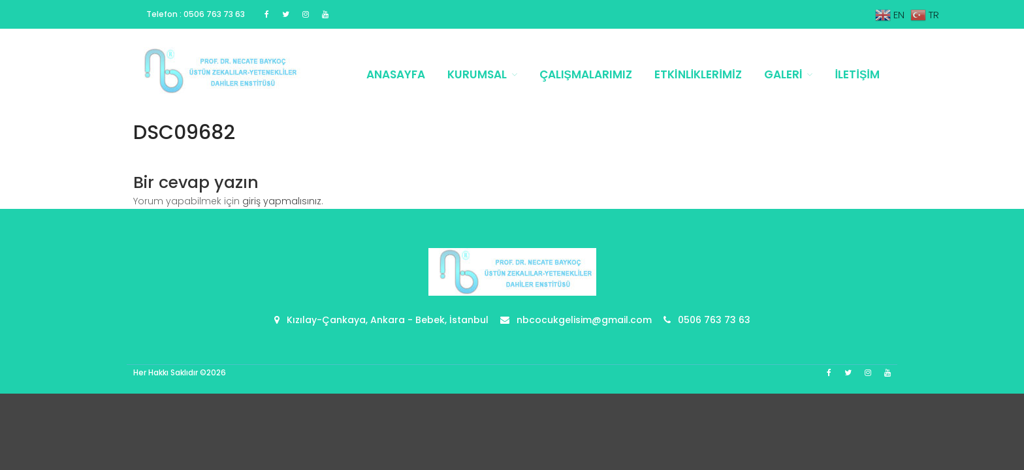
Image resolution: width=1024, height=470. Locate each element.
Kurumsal (477, 74)
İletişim (857, 74)
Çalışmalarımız (585, 74)
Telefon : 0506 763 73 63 (195, 14)
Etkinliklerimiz (698, 74)
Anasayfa (395, 74)
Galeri (783, 74)
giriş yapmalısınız (281, 201)
